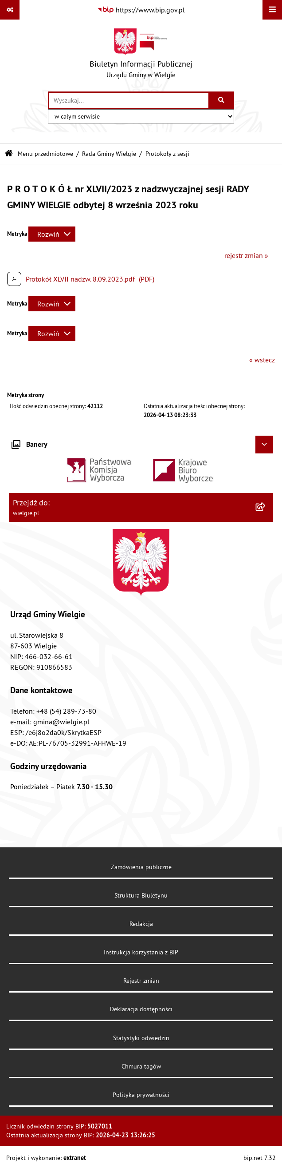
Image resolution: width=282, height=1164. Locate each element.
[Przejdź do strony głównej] (141, 55)
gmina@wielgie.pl (61, 721)
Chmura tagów (141, 1066)
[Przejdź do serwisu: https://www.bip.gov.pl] (141, 10)
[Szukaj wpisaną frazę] (222, 100)
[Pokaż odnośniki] (10, 10)
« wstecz (262, 359)
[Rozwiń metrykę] (51, 234)
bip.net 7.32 (259, 1158)
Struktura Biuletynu (141, 895)
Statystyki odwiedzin (141, 1038)
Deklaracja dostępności (141, 1009)
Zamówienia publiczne (141, 867)
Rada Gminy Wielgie (109, 154)
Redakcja (141, 924)
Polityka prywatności (141, 1095)
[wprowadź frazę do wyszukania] (129, 100)
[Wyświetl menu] (272, 10)
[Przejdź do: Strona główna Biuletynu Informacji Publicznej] (8, 153)
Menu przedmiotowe (45, 154)
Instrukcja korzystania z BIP (141, 952)
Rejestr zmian (141, 981)
